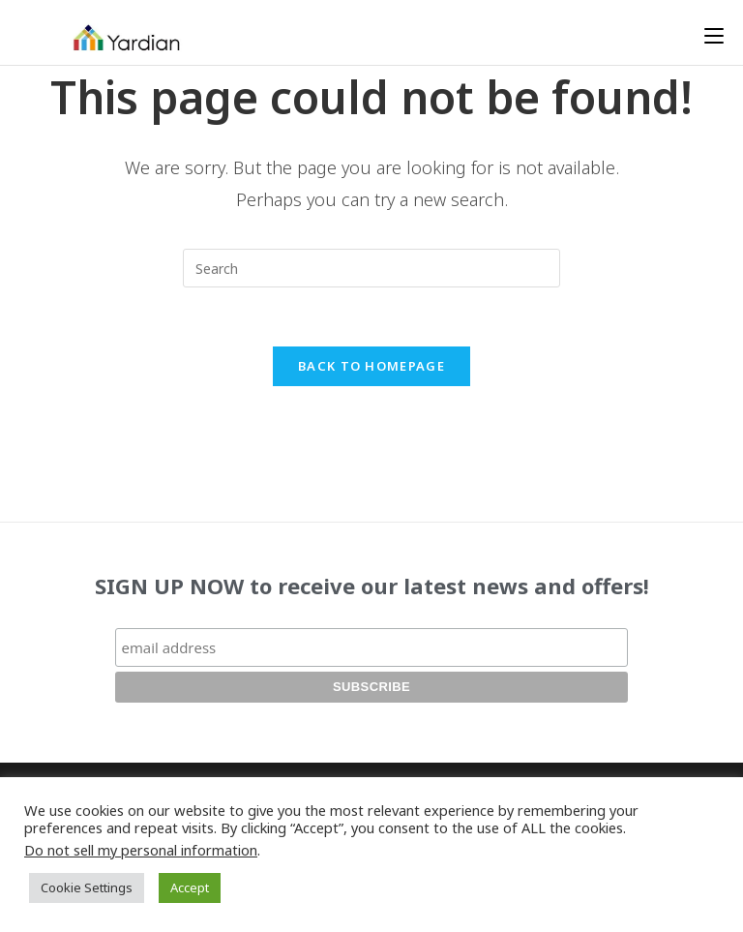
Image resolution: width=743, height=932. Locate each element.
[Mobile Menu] (714, 36)
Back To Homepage (371, 366)
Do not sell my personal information (140, 849)
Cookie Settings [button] (87, 887)
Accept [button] (189, 887)
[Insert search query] (371, 268)
